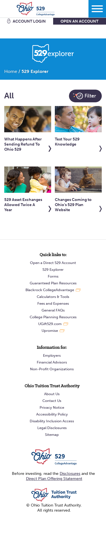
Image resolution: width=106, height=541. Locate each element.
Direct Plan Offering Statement (54, 478)
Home (10, 71)
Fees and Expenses (53, 303)
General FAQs (53, 310)
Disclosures (70, 473)
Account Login (29, 21)
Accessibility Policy (52, 414)
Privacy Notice (52, 407)
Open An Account (79, 21)
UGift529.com (50, 324)
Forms (53, 276)
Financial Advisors (52, 362)
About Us (52, 394)
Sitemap (52, 434)
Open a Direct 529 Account (53, 263)
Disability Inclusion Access (52, 421)
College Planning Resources (53, 317)
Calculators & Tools (53, 297)
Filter (84, 96)
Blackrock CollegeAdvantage (49, 290)
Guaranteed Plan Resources (53, 283)
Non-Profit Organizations (52, 369)
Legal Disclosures (52, 428)
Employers (52, 355)
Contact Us (51, 401)
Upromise (50, 330)
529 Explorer (53, 269)
